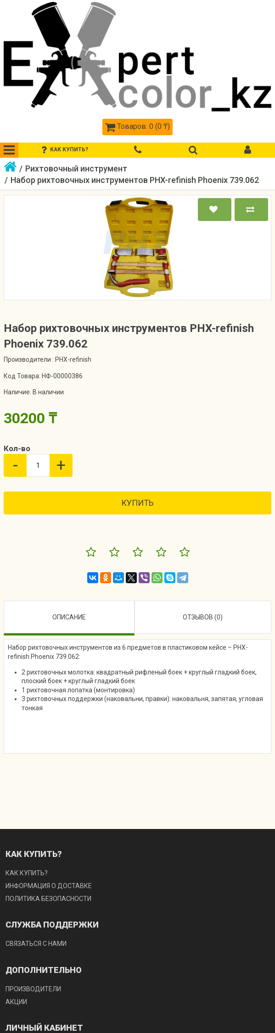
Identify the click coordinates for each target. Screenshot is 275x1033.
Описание (69, 617)
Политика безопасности (48, 898)
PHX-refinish (73, 359)
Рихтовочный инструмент (76, 168)
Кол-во (17, 448)
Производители (33, 989)
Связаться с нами (36, 943)
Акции (16, 1001)
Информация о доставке (49, 885)
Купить (137, 503)
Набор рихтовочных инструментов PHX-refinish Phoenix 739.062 (135, 180)
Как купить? (27, 873)
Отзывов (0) (203, 617)
